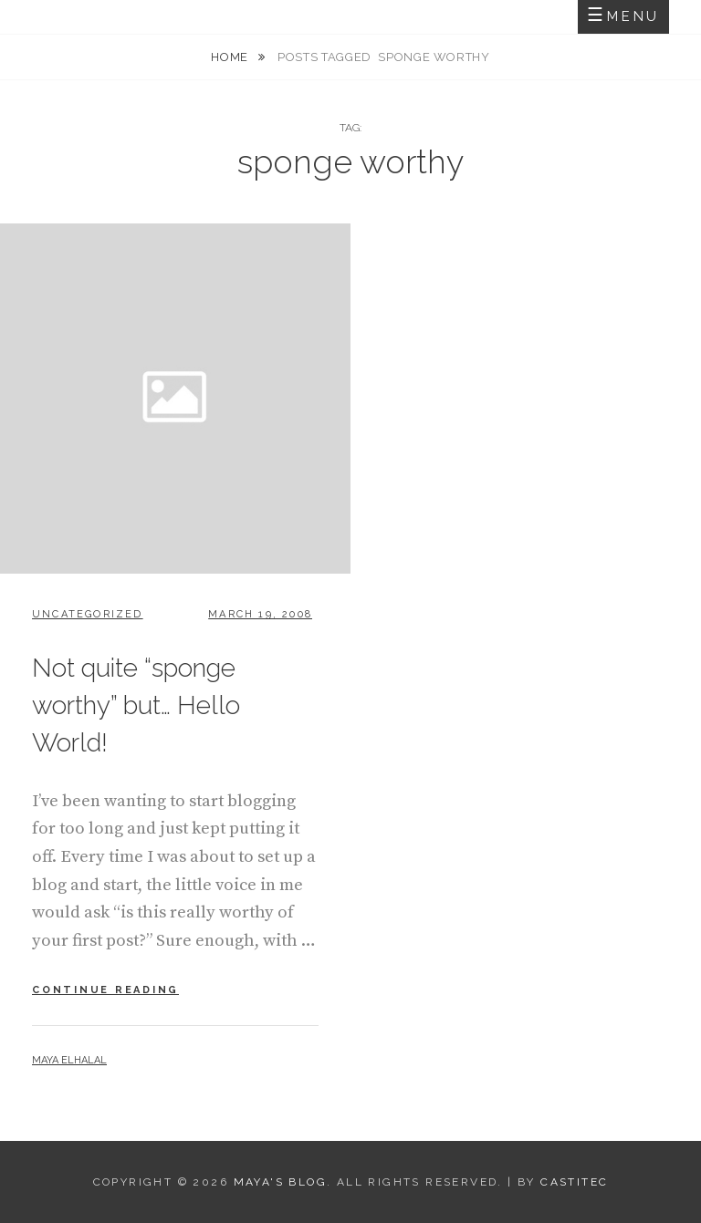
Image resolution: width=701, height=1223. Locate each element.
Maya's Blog (280, 1182)
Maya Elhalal (69, 1060)
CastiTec (574, 1182)
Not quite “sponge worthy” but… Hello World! (136, 705)
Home (231, 57)
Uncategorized (87, 614)
